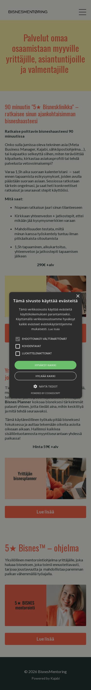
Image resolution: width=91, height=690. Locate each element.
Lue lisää (54, 329)
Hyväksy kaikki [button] (45, 365)
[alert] (45, 345)
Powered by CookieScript (45, 393)
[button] (45, 345)
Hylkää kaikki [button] (45, 376)
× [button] (78, 296)
